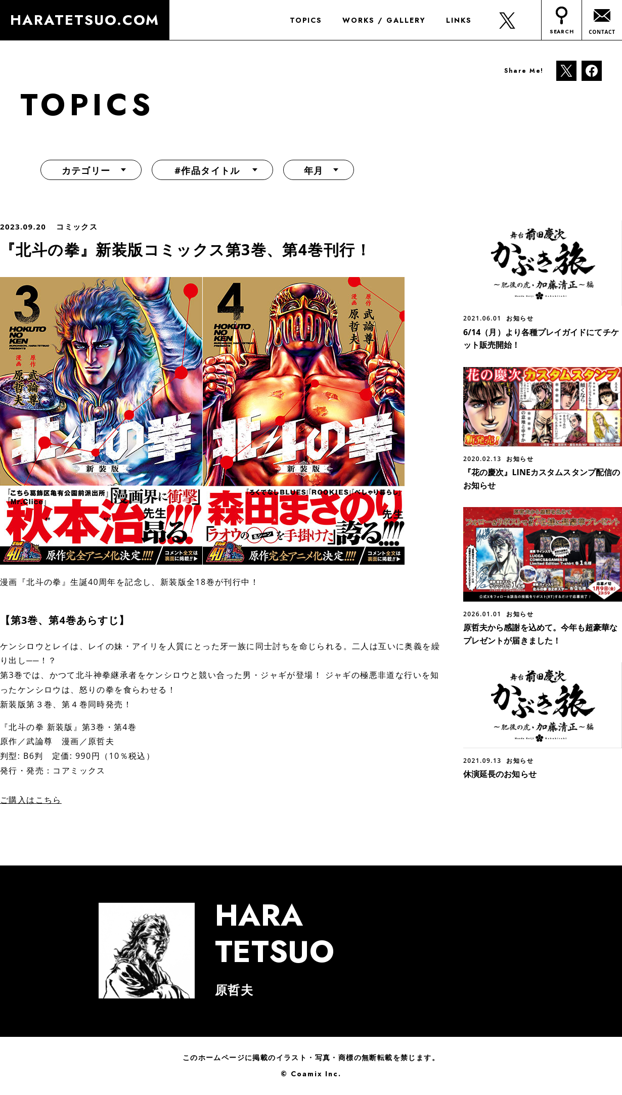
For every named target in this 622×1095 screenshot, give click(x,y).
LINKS (457, 20)
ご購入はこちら (31, 799)
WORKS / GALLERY (382, 20)
